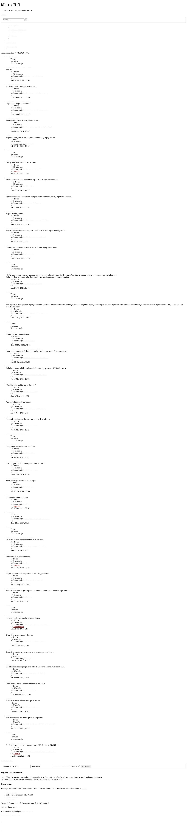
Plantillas (18, 807)
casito (16, 521)
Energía (9, 699)
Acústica (9, 262)
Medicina (9, 650)
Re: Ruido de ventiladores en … (35, 93)
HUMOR (9, 417)
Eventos (9, 732)
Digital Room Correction (15, 161)
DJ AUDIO (18, 188)
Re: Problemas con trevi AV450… (36, 220)
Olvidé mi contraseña (61, 766)
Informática (10, 665)
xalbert (16, 112)
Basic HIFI (10, 292)
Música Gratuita (12, 478)
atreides (17, 360)
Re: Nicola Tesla (29, 690)
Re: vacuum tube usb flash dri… (35, 673)
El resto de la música (14, 461)
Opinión (9, 527)
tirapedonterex (19, 315)
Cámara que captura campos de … (36, 624)
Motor (8, 555)
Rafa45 (84, 789)
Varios (8, 245)
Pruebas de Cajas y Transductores (18, 67)
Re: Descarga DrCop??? (32, 169)
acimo (16, 343)
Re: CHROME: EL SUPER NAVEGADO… (40, 724)
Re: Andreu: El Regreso (32, 203)
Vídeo (8, 366)
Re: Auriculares (29, 254)
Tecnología (10, 633)
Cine (7, 495)
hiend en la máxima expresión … (35, 641)
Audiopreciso (18, 627)
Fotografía (10, 512)
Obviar (3, 15)
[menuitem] (19, 30)
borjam (16, 129)
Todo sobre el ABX (13, 135)
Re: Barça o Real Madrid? (33, 580)
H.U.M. (9, 150)
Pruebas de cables (12, 118)
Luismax (17, 565)
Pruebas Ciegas (11, 57)
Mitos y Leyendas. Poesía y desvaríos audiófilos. (24, 349)
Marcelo (17, 171)
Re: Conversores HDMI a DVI (35, 375)
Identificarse (7, 760)
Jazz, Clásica (11, 444)
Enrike (16, 428)
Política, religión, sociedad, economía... (21, 538)
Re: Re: (26, 563)
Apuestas (9, 571)
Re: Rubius (27, 597)
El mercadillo (11, 383)
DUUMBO (18, 726)
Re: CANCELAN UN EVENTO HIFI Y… (39, 752)
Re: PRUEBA (28, 186)
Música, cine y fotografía (15, 434)
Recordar (75, 766)
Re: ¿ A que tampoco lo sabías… (35, 546)
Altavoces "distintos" (14, 194)
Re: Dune (26, 504)
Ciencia (9, 682)
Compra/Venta (11, 400)
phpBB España (27, 811)
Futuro (8, 605)
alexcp (16, 95)
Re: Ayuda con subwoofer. (33, 76)
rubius (16, 599)
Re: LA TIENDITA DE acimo (34, 409)
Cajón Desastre (11, 332)
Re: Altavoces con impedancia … (36, 313)
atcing (16, 286)
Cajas (8, 178)
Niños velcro (28, 487)
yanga (28, 658)
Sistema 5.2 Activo (30, 392)
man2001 (17, 675)
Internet (9, 716)
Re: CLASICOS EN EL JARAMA (36, 519)
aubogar (17, 78)
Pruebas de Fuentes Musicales (17, 101)
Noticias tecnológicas (14, 616)
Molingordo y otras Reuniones (17, 743)
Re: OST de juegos (30, 470)
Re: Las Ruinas (29, 341)
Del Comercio (11, 588)
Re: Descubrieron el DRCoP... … (35, 358)
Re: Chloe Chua (29, 453)
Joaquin (17, 394)
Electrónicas (10, 211)
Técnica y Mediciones (14, 228)
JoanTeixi (17, 239)
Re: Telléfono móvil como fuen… (36, 110)
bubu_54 (17, 489)
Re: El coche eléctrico (31, 707)
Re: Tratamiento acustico (32, 284)
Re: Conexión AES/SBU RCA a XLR (37, 127)
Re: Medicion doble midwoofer (35, 237)
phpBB (17, 803)
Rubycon (29, 144)
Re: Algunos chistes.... (31, 426)
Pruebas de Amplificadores (16, 84)
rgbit (15, 205)
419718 (16, 377)
